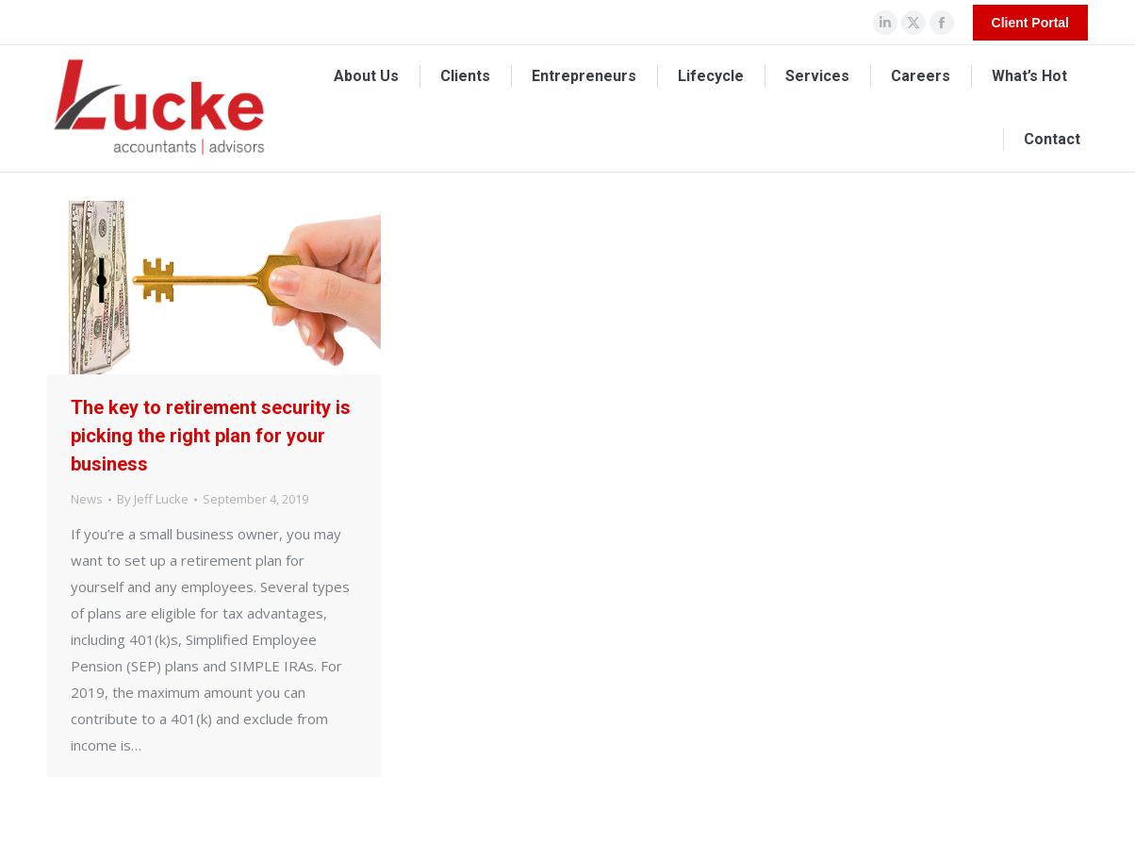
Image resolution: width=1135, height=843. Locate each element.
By (153, 498)
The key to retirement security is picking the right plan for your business (211, 435)
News (87, 498)
